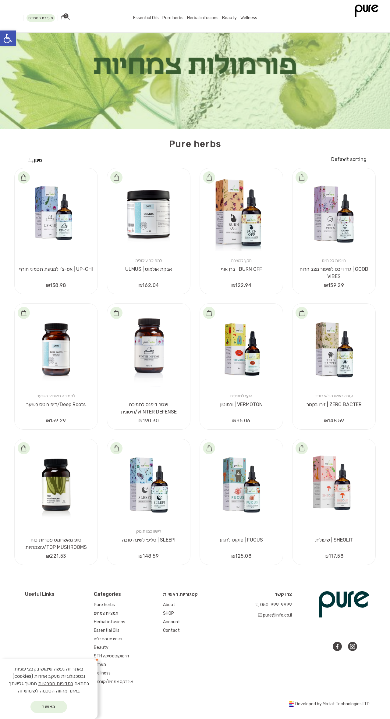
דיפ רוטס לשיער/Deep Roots (56, 404)
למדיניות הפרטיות (55, 683)
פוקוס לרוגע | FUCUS (241, 540)
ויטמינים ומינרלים (108, 639)
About (169, 604)
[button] (8, 38)
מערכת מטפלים (40, 18)
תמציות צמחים (106, 613)
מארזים (100, 664)
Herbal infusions (202, 17)
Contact (171, 630)
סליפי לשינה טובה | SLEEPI (149, 540)
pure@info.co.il (275, 615)
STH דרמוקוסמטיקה (111, 656)
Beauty (229, 17)
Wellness (248, 17)
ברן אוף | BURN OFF (241, 269)
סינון (35, 160)
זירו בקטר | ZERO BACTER (334, 404)
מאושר (49, 706)
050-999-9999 (274, 604)
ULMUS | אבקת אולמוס (148, 269)
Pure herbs (172, 17)
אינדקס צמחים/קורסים (113, 681)
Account (171, 621)
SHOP (168, 613)
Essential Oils (146, 17)
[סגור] (96, 660)
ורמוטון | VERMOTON (241, 404)
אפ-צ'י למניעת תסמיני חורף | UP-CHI (56, 269)
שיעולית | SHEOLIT (334, 540)
